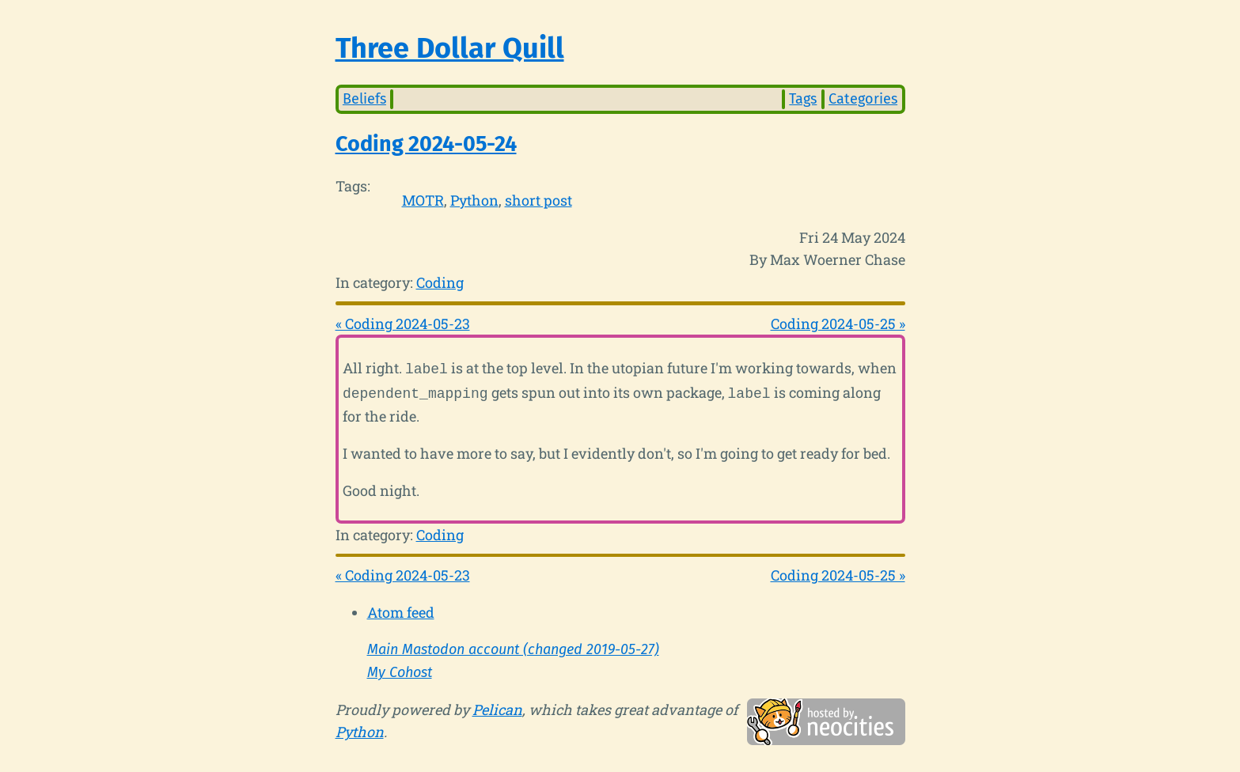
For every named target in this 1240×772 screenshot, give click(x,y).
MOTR (423, 200)
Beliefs (364, 99)
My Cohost (399, 669)
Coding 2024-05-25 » (838, 323)
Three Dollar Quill (450, 48)
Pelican (497, 706)
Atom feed (400, 609)
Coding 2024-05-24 (426, 144)
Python (474, 200)
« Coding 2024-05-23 (403, 323)
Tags (803, 99)
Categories (863, 99)
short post (538, 200)
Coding (440, 282)
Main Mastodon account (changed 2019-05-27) (513, 646)
